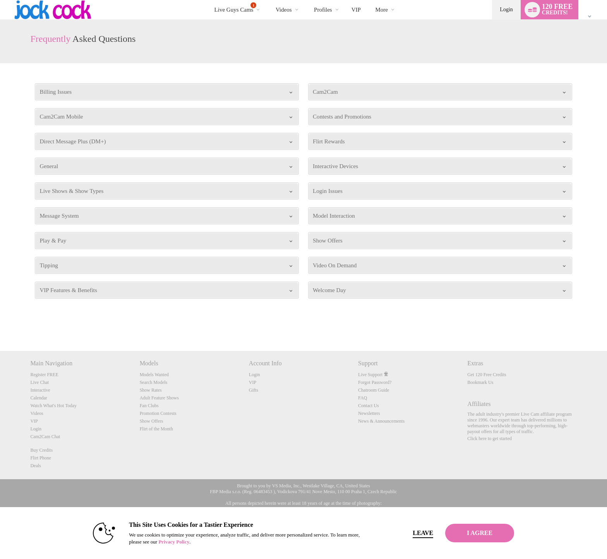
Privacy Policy (162, 542)
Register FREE (44, 374)
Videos (284, 10)
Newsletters (369, 413)
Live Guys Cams (235, 7)
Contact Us (368, 405)
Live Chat (39, 382)
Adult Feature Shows (159, 398)
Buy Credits (41, 450)
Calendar (38, 398)
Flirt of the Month (156, 429)
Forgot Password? (374, 382)
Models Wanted (154, 374)
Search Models (154, 382)
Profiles (323, 10)
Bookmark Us (480, 382)
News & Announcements (381, 421)
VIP (356, 10)
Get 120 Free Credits (486, 374)
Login (506, 9)
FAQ (362, 398)
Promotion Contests (158, 413)
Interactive (40, 390)
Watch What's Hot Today (53, 405)
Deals (35, 465)
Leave (411, 533)
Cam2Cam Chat (45, 436)
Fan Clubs (149, 405)
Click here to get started (489, 438)
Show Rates (151, 390)
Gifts (253, 390)
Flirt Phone (40, 458)
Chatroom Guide (373, 390)
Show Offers (151, 421)
